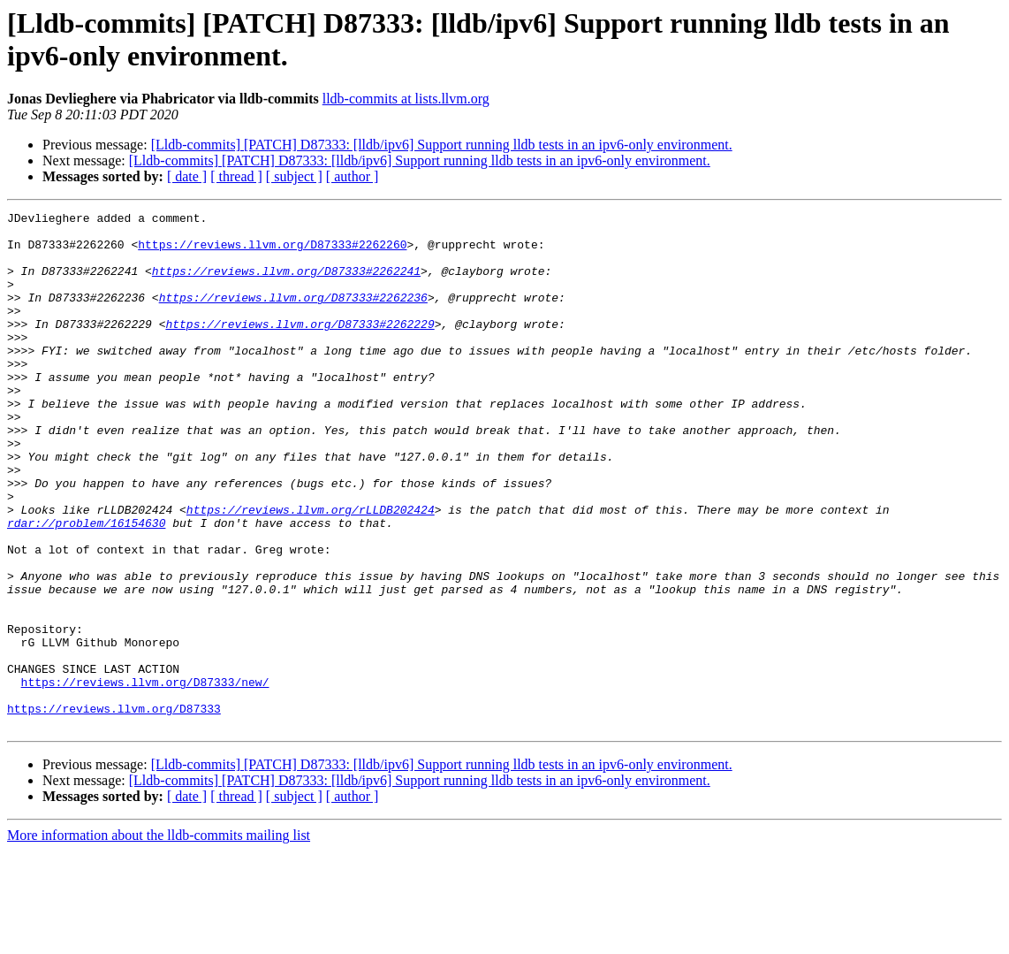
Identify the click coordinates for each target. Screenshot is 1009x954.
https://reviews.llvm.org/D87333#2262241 (286, 284)
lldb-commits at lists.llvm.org (405, 98)
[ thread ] (236, 176)
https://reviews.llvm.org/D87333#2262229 (299, 347)
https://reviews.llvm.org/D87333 (114, 809)
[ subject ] (294, 176)
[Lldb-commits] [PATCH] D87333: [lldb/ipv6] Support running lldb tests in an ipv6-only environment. (441, 144)
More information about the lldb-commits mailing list (158, 938)
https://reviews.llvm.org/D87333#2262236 (293, 316)
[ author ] (352, 176)
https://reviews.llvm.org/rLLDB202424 (310, 570)
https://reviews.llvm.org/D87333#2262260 (272, 252)
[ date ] (187, 176)
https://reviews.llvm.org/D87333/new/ (145, 777)
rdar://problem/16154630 (86, 586)
